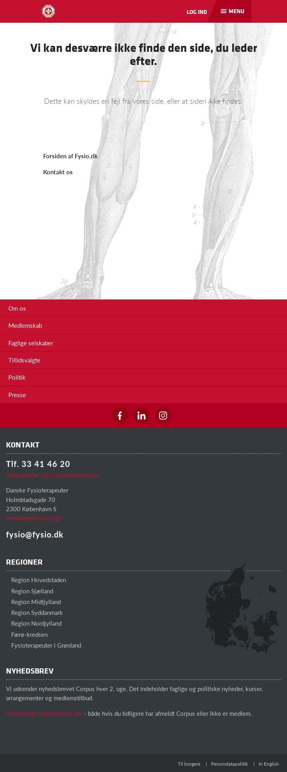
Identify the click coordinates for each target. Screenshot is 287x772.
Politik (17, 377)
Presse (17, 394)
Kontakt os (58, 171)
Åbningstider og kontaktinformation (53, 475)
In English (269, 763)
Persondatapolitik (229, 763)
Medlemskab (25, 325)
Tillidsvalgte (24, 360)
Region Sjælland (29, 591)
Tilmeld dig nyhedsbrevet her (44, 713)
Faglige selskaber (30, 343)
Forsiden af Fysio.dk (70, 156)
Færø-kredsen (27, 634)
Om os (17, 308)
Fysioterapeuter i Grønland (43, 645)
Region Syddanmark (34, 612)
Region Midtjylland (33, 601)
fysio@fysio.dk (35, 534)
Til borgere (189, 763)
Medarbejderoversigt (33, 518)
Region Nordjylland (34, 623)
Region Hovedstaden (36, 579)
